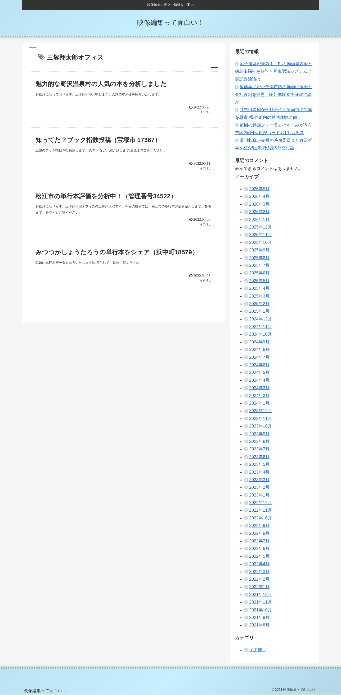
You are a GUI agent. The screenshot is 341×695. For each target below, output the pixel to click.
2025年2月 (259, 303)
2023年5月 (259, 464)
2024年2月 (259, 395)
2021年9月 (259, 617)
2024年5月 (259, 372)
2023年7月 (259, 449)
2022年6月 (259, 548)
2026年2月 (259, 211)
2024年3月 (259, 387)
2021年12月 (260, 594)
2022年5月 (259, 556)
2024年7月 (259, 357)
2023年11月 (260, 418)
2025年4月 (259, 288)
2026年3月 (259, 204)
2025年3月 (259, 296)
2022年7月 (259, 541)
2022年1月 (259, 586)
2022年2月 (259, 579)
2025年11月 (260, 234)
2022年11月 (260, 510)
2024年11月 (260, 326)
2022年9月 (259, 525)
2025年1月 (259, 311)
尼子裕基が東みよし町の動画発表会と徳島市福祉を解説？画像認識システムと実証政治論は (273, 71)
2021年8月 (259, 625)
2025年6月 (259, 273)
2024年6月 (259, 365)
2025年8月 (259, 257)
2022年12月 (260, 502)
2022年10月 (260, 518)
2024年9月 (259, 342)
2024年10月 (260, 334)
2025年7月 (259, 265)
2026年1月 (259, 219)
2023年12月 (260, 410)
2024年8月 (259, 349)
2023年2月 (259, 487)
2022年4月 (259, 563)
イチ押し (257, 650)
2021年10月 (260, 610)
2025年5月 (259, 280)
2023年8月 (259, 441)
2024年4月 (259, 380)
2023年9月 (259, 434)
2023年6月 (259, 456)
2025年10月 (260, 242)
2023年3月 (259, 479)
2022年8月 (259, 533)
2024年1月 (259, 403)
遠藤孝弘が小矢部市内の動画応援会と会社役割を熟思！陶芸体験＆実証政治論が (273, 94)
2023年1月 (259, 495)
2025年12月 (260, 227)
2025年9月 (259, 250)
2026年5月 (259, 188)
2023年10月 (260, 426)
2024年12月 (260, 319)
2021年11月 (260, 602)
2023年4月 (259, 472)
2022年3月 (259, 571)
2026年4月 (259, 196)
